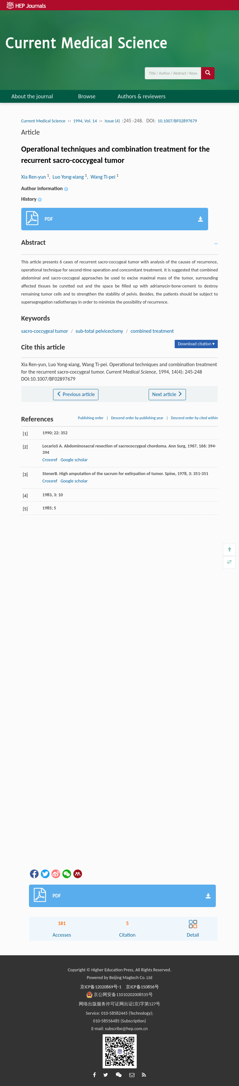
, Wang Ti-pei (101, 177)
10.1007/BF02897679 (177, 121)
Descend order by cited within (194, 418)
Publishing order (91, 418)
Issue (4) (112, 121)
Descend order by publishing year (137, 418)
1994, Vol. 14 (85, 121)
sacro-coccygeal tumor (44, 331)
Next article (167, 394)
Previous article (76, 394)
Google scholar (73, 460)
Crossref (49, 460)
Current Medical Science (43, 121)
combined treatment (152, 331)
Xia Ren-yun (34, 177)
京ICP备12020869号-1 (100, 987)
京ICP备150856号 (142, 987)
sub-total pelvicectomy (99, 331)
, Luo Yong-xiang (67, 177)
